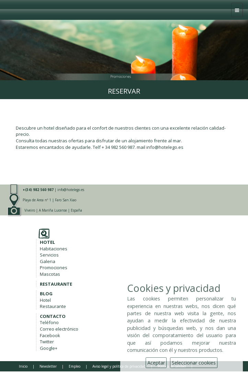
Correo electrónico (59, 329)
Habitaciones (53, 249)
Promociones (53, 267)
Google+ (48, 348)
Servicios (49, 255)
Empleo (74, 366)
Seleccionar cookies (194, 362)
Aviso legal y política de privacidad (119, 366)
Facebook (50, 335)
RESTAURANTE (56, 284)
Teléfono (49, 322)
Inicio (23, 366)
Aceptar (156, 362)
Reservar (124, 91)
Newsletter (48, 366)
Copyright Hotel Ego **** (39, 373)
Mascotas (50, 274)
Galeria (47, 261)
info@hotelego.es (70, 189)
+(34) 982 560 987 (38, 189)
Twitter (47, 342)
